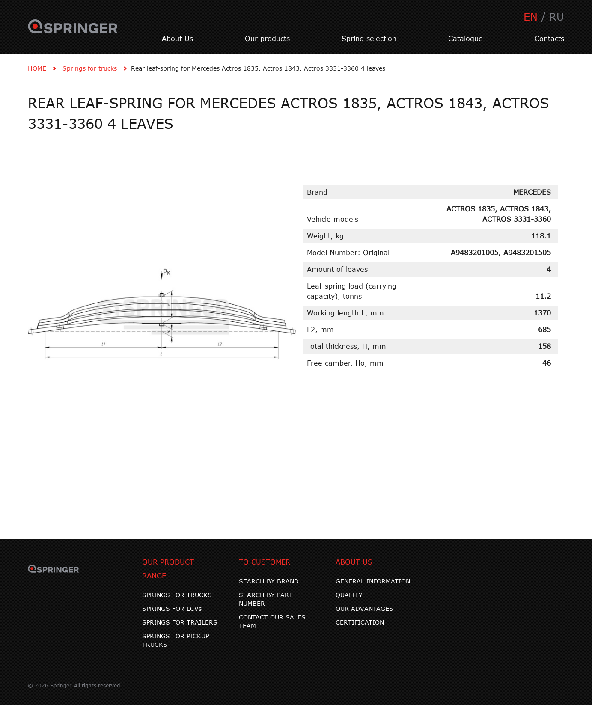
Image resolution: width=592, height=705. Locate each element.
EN (531, 16)
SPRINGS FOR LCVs (172, 608)
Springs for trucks (89, 68)
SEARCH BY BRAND (269, 581)
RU (556, 16)
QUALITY (349, 594)
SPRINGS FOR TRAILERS (179, 622)
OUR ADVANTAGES (364, 608)
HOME (37, 68)
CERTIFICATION (360, 622)
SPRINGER (73, 31)
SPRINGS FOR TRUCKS (177, 594)
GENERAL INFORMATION (373, 581)
